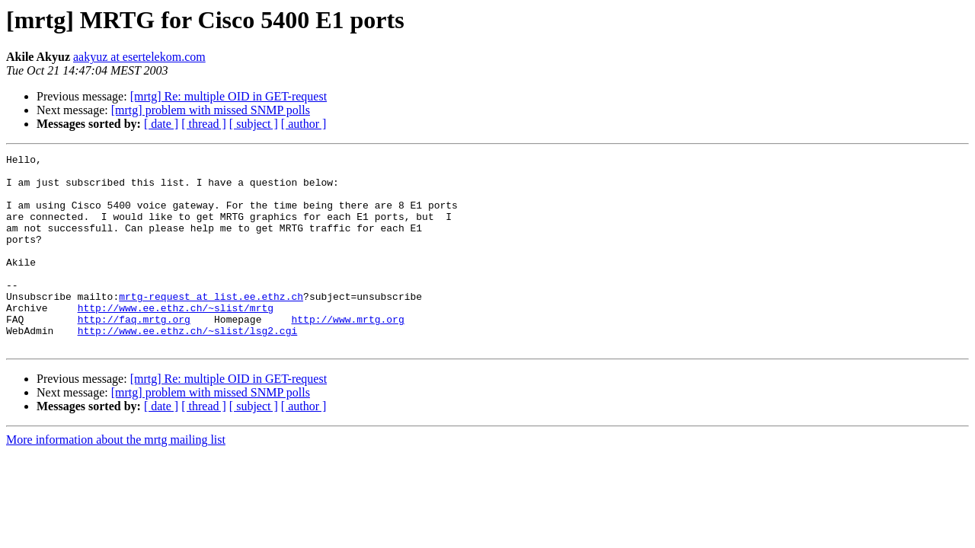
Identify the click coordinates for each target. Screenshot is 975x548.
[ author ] (304, 123)
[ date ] (161, 123)
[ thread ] (203, 123)
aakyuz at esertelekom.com (139, 56)
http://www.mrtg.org (347, 353)
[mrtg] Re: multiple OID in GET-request (228, 96)
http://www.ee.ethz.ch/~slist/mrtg (175, 339)
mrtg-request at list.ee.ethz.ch (211, 326)
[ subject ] (253, 123)
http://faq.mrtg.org (134, 353)
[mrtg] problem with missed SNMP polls (210, 110)
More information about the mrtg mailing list (115, 478)
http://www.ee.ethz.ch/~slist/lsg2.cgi (188, 367)
